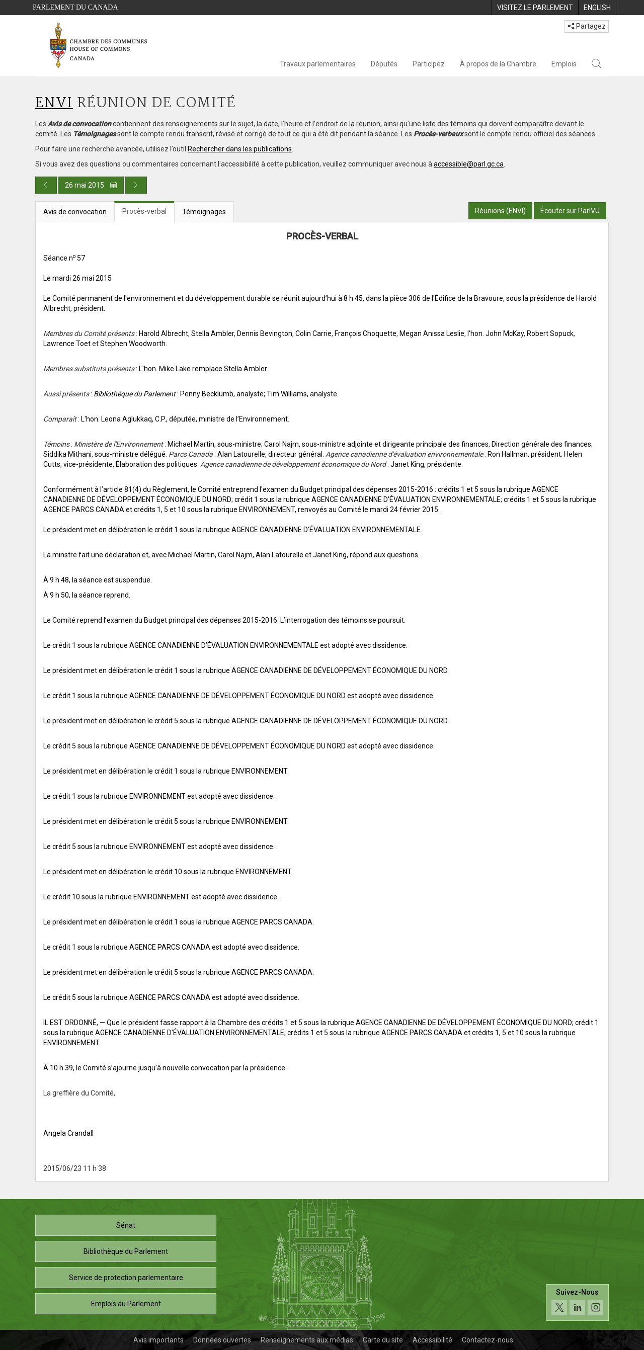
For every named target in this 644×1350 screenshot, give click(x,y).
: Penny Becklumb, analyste (179, 394)
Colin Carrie (313, 333)
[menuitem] (535, 7)
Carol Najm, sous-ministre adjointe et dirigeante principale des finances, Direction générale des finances (427, 444)
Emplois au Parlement (126, 1304)
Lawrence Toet (67, 344)
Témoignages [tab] (204, 212)
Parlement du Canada (75, 7)
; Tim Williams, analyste (300, 394)
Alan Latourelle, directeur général (270, 454)
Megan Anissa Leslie (431, 333)
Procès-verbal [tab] (144, 211)
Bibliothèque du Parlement (126, 1251)
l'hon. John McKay (495, 333)
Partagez (587, 26)
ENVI (54, 103)
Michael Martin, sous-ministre (214, 444)
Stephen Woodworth (133, 344)
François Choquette (365, 333)
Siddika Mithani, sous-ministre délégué (104, 454)
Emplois (564, 64)
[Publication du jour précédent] (46, 185)
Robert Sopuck (550, 333)
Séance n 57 (64, 258)
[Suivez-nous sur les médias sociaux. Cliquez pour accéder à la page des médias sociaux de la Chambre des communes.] (577, 1302)
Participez (429, 64)
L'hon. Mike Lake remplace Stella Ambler (203, 369)
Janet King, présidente (425, 464)
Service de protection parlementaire (126, 1278)
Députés (384, 64)
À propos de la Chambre (498, 64)
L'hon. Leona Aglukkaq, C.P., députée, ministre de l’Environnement (184, 419)
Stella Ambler (212, 333)
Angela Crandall (68, 1133)
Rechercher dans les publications (240, 149)
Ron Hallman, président (524, 454)
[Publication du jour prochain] (136, 185)
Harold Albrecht (163, 333)
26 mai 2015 (91, 185)
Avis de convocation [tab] (75, 212)
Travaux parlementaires (318, 64)
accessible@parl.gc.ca (469, 164)
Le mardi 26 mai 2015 (77, 278)
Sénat (125, 1225)
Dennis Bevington (264, 333)
